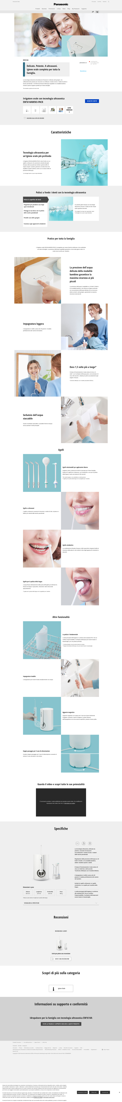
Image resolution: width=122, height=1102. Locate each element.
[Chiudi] (119, 1092)
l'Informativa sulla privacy (48, 1097)
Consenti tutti (105, 1092)
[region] (61, 1092)
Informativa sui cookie (69, 845)
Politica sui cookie (38, 1097)
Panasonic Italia (16, 1)
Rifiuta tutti (94, 1092)
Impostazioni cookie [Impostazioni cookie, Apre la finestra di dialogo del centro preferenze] (82, 1092)
